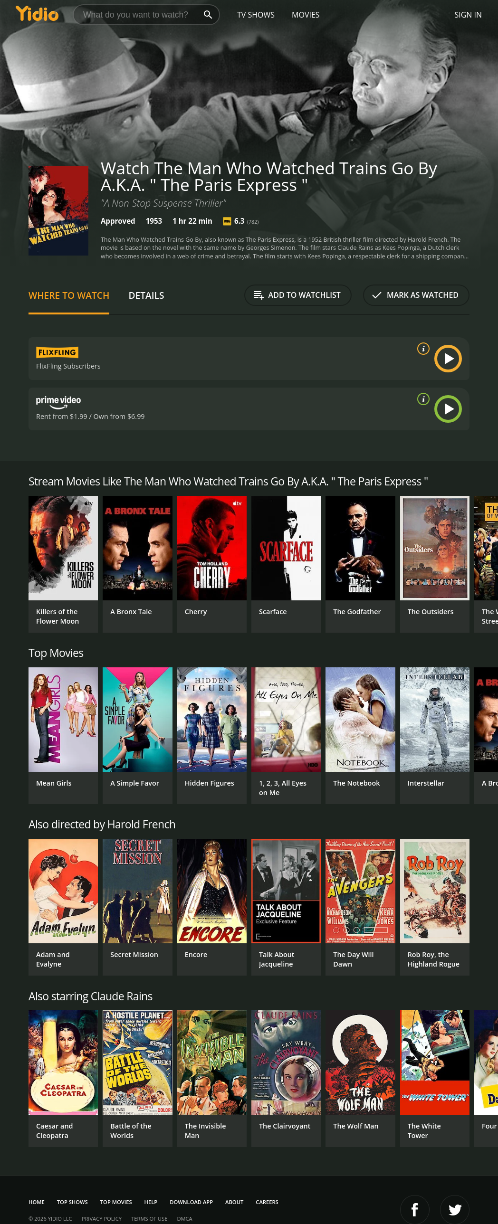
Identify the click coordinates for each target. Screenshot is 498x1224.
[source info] (421, 348)
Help (151, 1201)
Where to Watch (69, 295)
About (234, 1201)
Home (37, 1201)
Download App (191, 1201)
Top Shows (72, 1201)
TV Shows (256, 14)
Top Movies (116, 1201)
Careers (267, 1201)
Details (146, 295)
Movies (306, 14)
